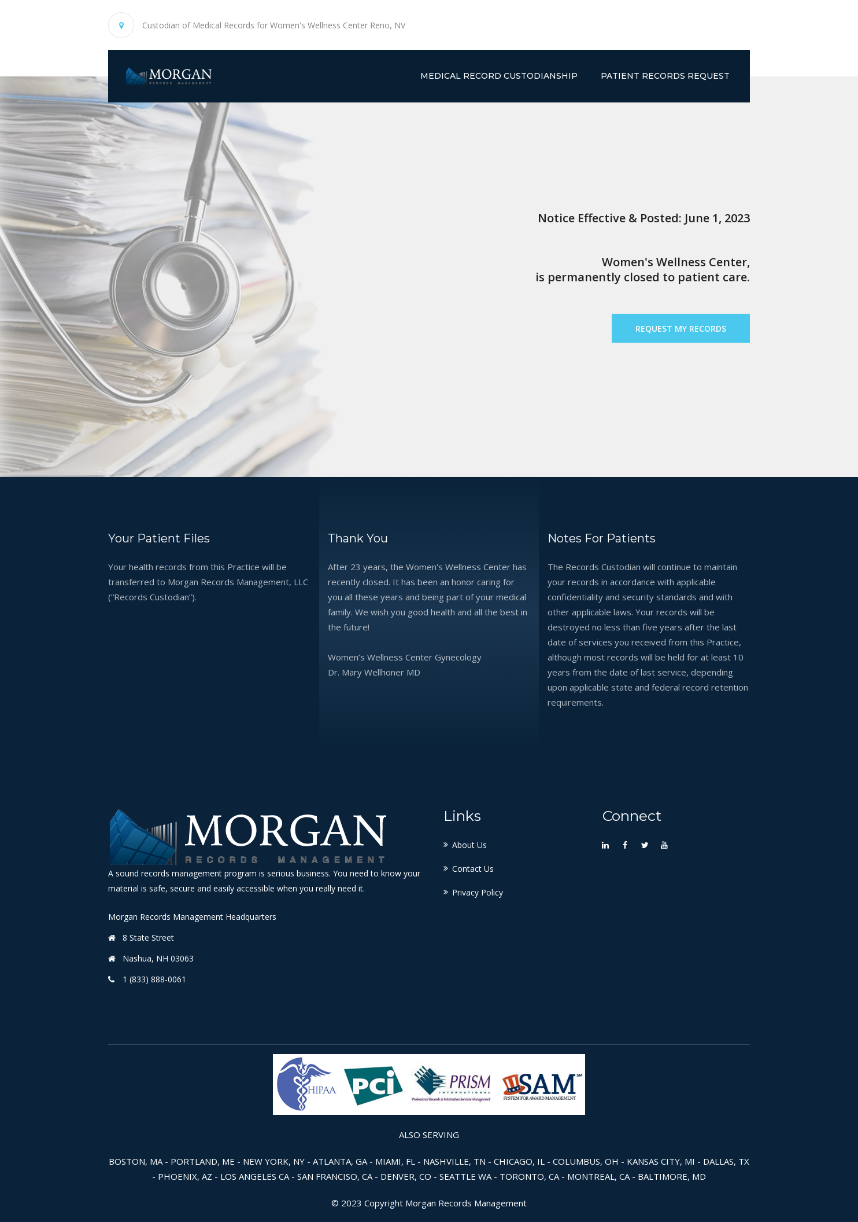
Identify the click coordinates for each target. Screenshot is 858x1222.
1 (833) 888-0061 (154, 979)
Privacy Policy (477, 892)
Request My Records (680, 328)
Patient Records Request (665, 76)
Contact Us (473, 868)
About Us (469, 844)
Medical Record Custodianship (499, 76)
